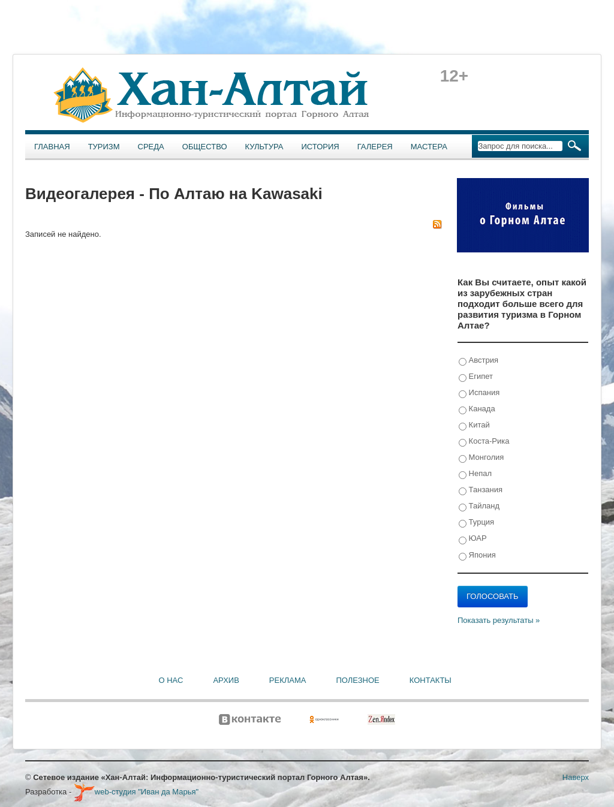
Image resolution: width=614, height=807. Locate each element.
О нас (171, 680)
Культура (264, 146)
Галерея (375, 146)
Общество (204, 146)
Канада (477, 409)
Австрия (478, 361)
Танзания (480, 490)
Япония (477, 555)
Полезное (357, 680)
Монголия (481, 458)
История (320, 146)
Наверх (575, 777)
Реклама (287, 680)
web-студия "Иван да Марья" (136, 791)
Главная (52, 146)
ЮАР (473, 539)
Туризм (104, 146)
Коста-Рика (484, 441)
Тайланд (479, 506)
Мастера (429, 146)
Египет (476, 377)
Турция (476, 522)
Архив (226, 680)
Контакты (431, 680)
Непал (475, 474)
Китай (474, 425)
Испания (479, 393)
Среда (151, 146)
